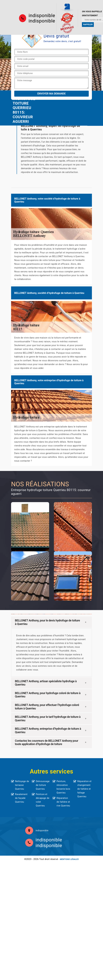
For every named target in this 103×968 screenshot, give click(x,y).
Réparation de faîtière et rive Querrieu (63, 802)
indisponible (42, 15)
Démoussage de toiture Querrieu (43, 785)
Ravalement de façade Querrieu (21, 798)
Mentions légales (69, 859)
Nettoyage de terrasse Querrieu (22, 785)
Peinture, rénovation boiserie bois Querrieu (63, 787)
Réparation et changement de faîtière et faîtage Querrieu (84, 789)
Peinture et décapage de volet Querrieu (42, 800)
